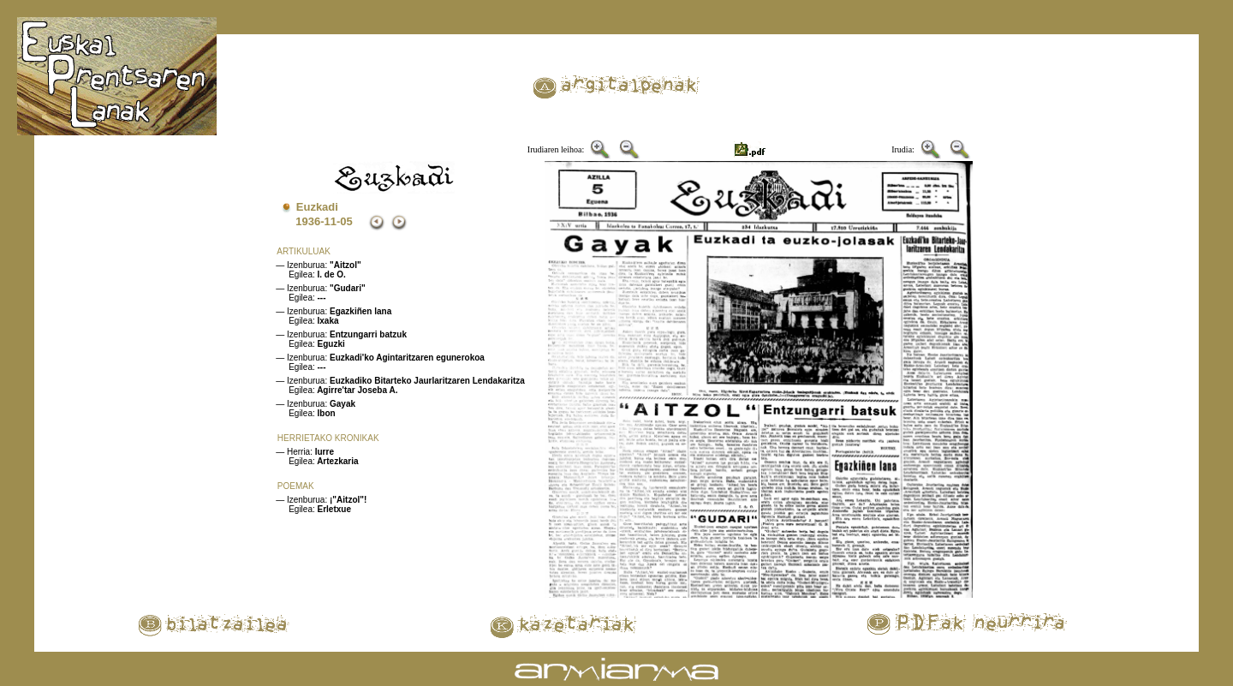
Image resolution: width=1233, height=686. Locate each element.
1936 (307, 221)
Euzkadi (317, 206)
